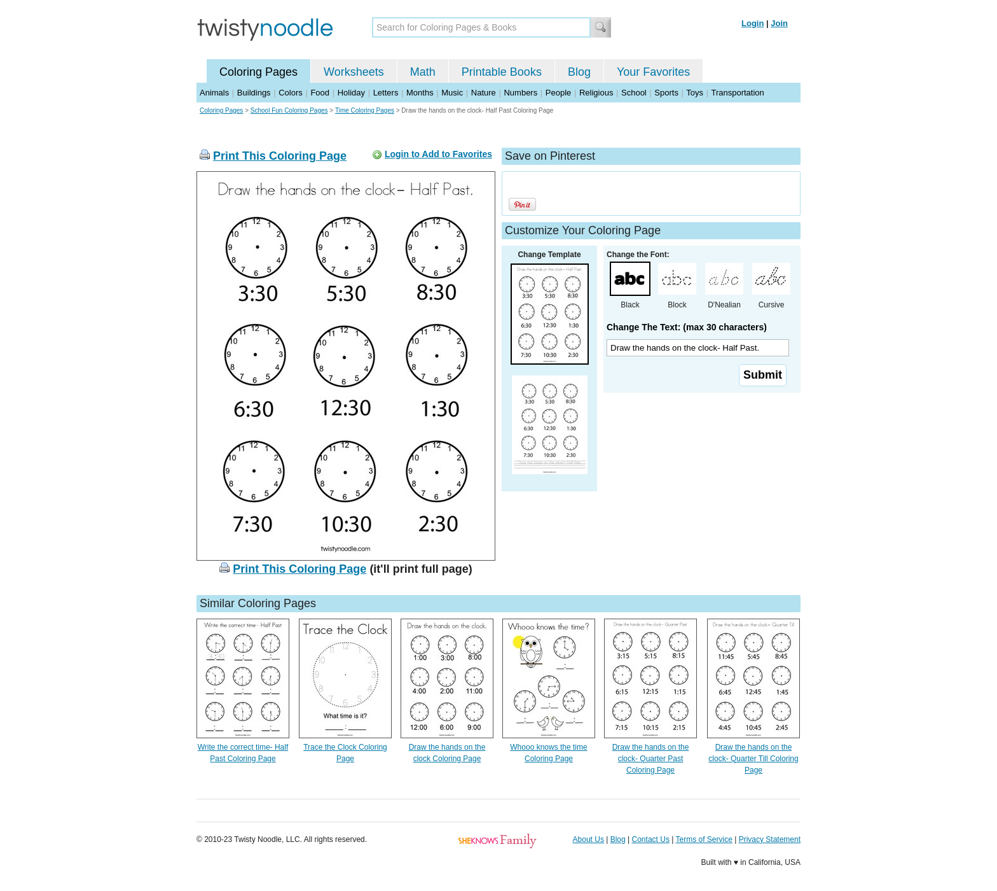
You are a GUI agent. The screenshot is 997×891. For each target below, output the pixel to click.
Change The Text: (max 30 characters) (687, 327)
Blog (579, 72)
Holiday (351, 92)
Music (452, 92)
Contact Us (651, 839)
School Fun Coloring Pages (289, 110)
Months (420, 92)
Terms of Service (703, 839)
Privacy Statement (770, 839)
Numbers (520, 92)
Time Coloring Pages (364, 110)
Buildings (254, 92)
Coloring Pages (258, 72)
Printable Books (502, 72)
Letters (386, 92)
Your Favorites (653, 72)
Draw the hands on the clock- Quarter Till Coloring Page (753, 759)
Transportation (737, 92)
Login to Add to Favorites (438, 154)
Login (752, 23)
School (634, 92)
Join (779, 23)
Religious (596, 92)
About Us (588, 839)
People (558, 92)
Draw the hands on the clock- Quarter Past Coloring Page (650, 759)
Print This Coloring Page (280, 156)
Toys (694, 92)
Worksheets (354, 72)
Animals (214, 92)
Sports (666, 92)
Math (423, 72)
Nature (483, 92)
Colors (290, 92)
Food (319, 92)
